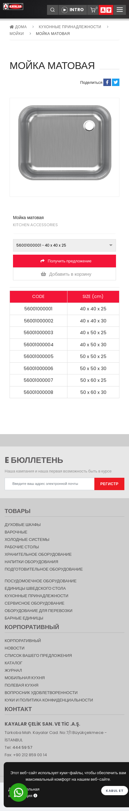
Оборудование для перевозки (38, 611)
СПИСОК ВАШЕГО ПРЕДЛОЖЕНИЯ (38, 655)
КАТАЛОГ (13, 663)
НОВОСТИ (14, 648)
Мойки (17, 33)
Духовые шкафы (23, 525)
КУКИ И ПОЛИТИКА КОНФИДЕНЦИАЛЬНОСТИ (49, 700)
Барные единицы (24, 618)
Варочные (16, 532)
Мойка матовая (53, 33)
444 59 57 (22, 747)
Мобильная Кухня (25, 678)
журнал (13, 670)
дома (18, 26)
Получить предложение (66, 261)
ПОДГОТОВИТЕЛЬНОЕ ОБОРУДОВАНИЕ (44, 569)
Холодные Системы (27, 539)
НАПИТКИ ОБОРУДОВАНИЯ (31, 562)
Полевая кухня (21, 685)
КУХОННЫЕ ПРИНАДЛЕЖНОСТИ (70, 26)
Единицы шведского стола (35, 588)
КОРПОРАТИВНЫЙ (23, 641)
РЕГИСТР (109, 483)
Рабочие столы (22, 547)
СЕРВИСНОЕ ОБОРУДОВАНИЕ (34, 603)
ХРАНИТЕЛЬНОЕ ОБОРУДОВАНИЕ (38, 554)
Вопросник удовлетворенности (41, 693)
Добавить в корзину (66, 274)
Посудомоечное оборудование (40, 581)
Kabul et (114, 790)
